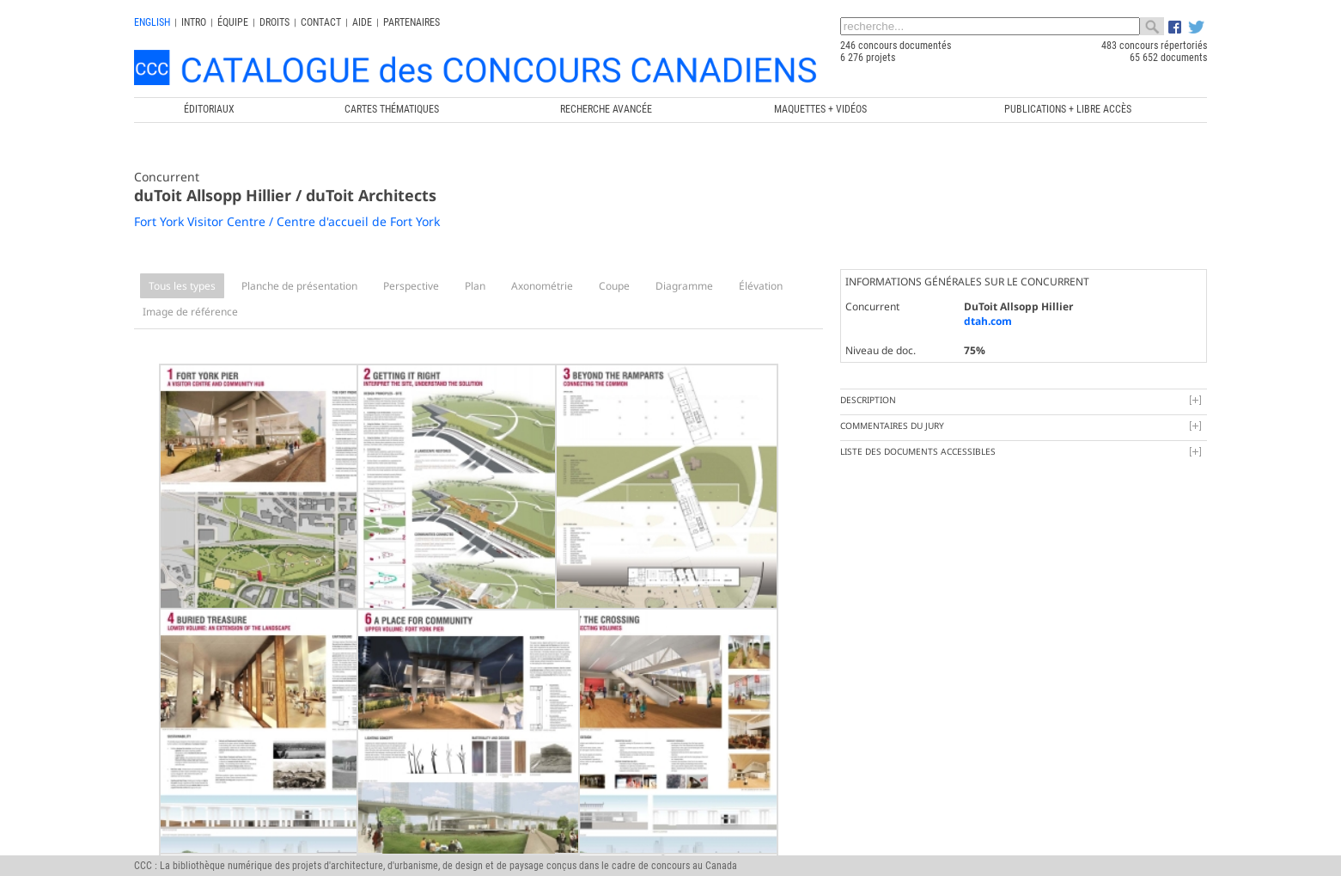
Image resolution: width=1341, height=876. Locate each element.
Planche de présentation (299, 286)
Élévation (761, 286)
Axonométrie (542, 286)
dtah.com (988, 321)
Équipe (232, 22)
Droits (274, 22)
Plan (475, 286)
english (152, 22)
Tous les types (182, 286)
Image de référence (190, 311)
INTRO (193, 22)
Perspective (411, 286)
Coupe (614, 286)
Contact (321, 22)
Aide (362, 22)
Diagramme (684, 286)
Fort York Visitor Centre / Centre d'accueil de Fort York (287, 221)
